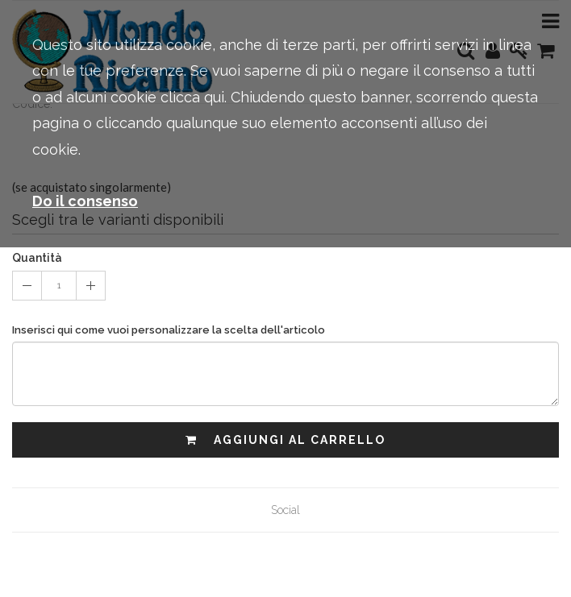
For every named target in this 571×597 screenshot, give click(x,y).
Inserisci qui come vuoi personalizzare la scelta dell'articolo (168, 330)
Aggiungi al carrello (285, 439)
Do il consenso (85, 201)
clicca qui (192, 97)
